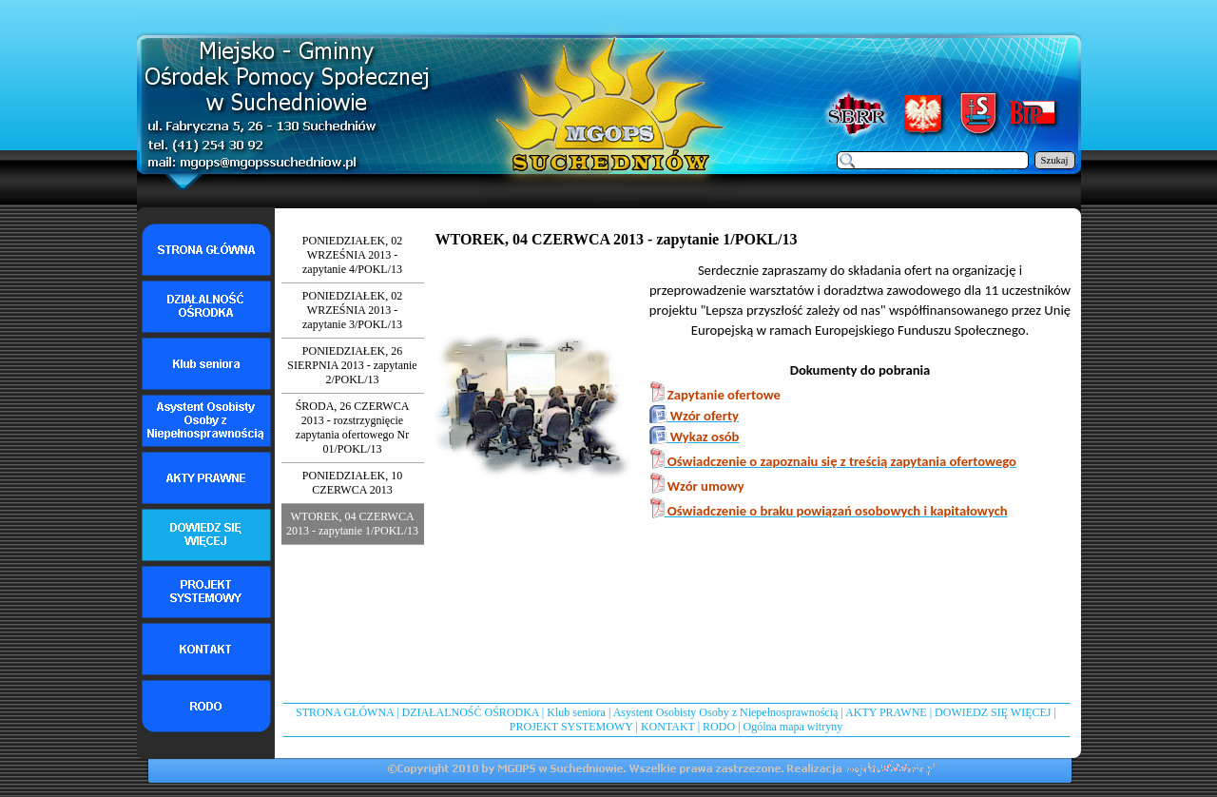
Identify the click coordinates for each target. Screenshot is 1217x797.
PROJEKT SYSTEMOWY (571, 726)
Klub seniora (576, 712)
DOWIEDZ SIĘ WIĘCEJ (993, 712)
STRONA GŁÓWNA (345, 712)
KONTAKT (668, 726)
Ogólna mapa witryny (793, 726)
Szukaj (1055, 160)
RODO (719, 726)
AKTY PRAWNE (886, 712)
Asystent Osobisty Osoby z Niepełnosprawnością (726, 712)
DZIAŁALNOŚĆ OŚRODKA (470, 712)
